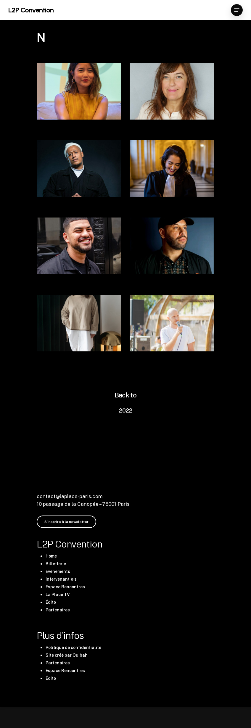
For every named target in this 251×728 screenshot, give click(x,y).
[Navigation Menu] (237, 10)
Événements (58, 571)
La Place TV (58, 594)
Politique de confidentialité (73, 647)
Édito (51, 602)
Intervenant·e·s (61, 579)
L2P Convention (31, 10)
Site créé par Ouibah (67, 655)
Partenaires (58, 610)
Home (51, 556)
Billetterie (56, 563)
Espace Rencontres (65, 586)
